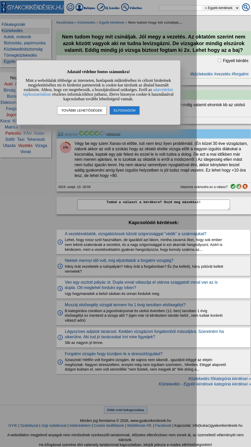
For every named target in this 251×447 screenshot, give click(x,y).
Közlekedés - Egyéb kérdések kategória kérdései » (205, 384)
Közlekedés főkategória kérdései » (219, 378)
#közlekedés (201, 74)
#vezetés (222, 74)
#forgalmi (240, 74)
